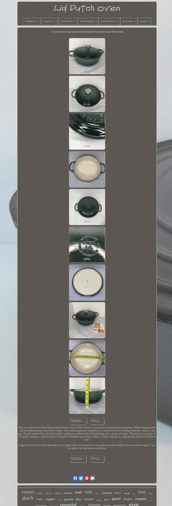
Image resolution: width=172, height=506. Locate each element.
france (127, 499)
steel (59, 500)
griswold (68, 499)
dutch (27, 498)
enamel (89, 499)
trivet (133, 494)
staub (39, 493)
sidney (58, 493)
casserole (107, 492)
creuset (28, 491)
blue (78, 499)
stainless (68, 493)
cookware (48, 493)
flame (118, 493)
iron (142, 491)
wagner (50, 499)
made (97, 493)
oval (78, 492)
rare (150, 500)
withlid (99, 500)
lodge (151, 493)
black (106, 500)
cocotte (127, 493)
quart (116, 498)
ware (39, 499)
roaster (141, 499)
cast (88, 491)
